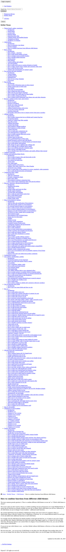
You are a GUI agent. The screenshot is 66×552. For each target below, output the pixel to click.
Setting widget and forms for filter (17, 189)
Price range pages (12, 163)
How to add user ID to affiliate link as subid (20, 146)
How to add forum (13, 281)
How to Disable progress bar (15, 365)
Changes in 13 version (14, 422)
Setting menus (11, 59)
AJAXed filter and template (15, 192)
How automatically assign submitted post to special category (24, 278)
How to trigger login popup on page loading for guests (22, 339)
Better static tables (13, 178)
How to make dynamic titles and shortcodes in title (21, 157)
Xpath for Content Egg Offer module (18, 120)
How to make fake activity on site (17, 296)
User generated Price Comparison (17, 132)
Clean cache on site (13, 324)
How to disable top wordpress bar (17, 485)
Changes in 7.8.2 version (14, 413)
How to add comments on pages (16, 445)
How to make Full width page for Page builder (20, 94)
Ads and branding (12, 63)
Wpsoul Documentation (33, 3)
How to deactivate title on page (16, 91)
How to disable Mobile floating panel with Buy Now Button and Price (27, 437)
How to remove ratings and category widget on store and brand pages (27, 442)
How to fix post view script (15, 399)
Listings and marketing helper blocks (14, 154)
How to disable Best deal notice (16, 436)
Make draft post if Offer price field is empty (20, 379)
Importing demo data (13, 36)
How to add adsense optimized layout (18, 312)
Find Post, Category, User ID (16, 333)
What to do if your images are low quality (19, 397)
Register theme (12, 34)
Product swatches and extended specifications (20, 230)
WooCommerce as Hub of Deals (16, 128)
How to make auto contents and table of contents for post (23, 293)
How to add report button (14, 309)
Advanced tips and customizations (13, 350)
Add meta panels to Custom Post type (18, 374)
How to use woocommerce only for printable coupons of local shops (26, 250)
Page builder (7, 82)
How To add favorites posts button (17, 307)
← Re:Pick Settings (6, 544)
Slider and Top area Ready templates (18, 92)
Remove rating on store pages (16, 450)
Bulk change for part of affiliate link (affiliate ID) (21, 144)
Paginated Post (12, 77)
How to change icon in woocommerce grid (19, 405)
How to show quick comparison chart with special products (24, 181)
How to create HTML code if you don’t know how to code (24, 341)
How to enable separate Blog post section (19, 134)
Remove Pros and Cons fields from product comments (22, 253)
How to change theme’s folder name (17, 345)
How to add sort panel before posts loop (19, 194)
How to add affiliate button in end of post (19, 332)
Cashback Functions (9, 152)
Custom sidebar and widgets (15, 62)
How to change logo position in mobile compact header (23, 434)
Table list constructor (13, 175)
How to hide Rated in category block (18, 469)
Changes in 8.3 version (14, 414)
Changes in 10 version (14, 419)
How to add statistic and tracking (17, 143)
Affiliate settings (8, 114)
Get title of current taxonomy (16, 359)
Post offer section (12, 121)
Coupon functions (12, 129)
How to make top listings (14, 158)
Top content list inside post (15, 160)
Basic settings (8, 49)
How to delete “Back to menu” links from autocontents (23, 483)
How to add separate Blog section (17, 319)
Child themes (7, 42)
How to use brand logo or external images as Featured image (24, 141)
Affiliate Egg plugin (13, 123)
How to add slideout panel (15, 195)
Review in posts (12, 102)
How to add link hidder (14, 310)
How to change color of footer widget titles (19, 456)
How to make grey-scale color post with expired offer (22, 381)
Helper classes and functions (15, 378)
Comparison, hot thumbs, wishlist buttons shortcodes (22, 454)
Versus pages (11, 161)
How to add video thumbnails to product (19, 233)
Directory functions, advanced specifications (16, 183)
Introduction (11, 29)
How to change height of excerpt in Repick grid (21, 486)
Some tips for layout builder (15, 89)
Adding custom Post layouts (15, 376)
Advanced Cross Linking (14, 167)
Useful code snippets (10, 428)
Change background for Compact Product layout (21, 482)
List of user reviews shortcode (16, 109)
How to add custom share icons (16, 362)
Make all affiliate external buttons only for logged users (23, 476)
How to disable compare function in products (20, 347)
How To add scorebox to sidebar (16, 305)
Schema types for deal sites (15, 137)
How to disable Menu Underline (16, 465)
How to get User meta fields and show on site (20, 287)
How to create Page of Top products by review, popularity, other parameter (28, 169)
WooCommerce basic (13, 213)
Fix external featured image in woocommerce (20, 206)
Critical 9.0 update (13, 417)
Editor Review (12, 235)
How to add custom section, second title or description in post (25, 335)
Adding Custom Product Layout (16, 390)
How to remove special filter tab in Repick (19, 448)
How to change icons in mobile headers (18, 56)
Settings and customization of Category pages (20, 69)
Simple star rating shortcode (15, 105)
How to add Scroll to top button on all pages (20, 364)
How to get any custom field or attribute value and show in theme (26, 394)
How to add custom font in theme (17, 321)
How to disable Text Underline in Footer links (20, 479)
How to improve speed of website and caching (20, 301)
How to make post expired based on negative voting (22, 370)
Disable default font (13, 384)
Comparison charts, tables (11, 172)
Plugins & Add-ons (9, 14)
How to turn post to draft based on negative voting (21, 373)
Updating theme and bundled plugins (18, 37)
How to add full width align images (17, 348)
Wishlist (10, 218)
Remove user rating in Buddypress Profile (19, 477)
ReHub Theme (8, 15)
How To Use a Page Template (16, 79)
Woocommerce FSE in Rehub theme (18, 215)
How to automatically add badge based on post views (22, 401)
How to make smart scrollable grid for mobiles (20, 371)
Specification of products (14, 197)
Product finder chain (13, 198)
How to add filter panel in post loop (17, 316)
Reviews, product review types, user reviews (16, 98)
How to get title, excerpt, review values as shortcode (22, 367)
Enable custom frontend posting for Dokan (19, 387)
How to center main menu (15, 459)
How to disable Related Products (17, 247)
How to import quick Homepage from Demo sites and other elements (27, 97)
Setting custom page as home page (17, 86)
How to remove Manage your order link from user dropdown (24, 489)
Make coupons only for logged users (18, 385)
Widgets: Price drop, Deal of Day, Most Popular (21, 166)
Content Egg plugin (13, 125)
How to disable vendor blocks (16, 491)
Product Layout (12, 220)
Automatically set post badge (16, 393)
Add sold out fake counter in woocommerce (20, 204)
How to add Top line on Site (15, 68)
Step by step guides (9, 407)
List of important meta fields (12, 284)
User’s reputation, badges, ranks (16, 264)
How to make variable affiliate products (18, 236)
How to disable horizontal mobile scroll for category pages (24, 460)
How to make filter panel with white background (21, 453)
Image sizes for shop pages (15, 217)
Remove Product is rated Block (16, 480)
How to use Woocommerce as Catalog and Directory (22, 240)
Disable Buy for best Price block (16, 433)
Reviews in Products (13, 103)
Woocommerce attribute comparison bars (19, 180)
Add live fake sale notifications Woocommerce (20, 203)
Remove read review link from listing (18, 471)
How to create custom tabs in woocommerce (20, 229)
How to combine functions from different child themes (23, 48)
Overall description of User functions (18, 259)
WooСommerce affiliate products (17, 126)
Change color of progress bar (16, 431)
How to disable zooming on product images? (20, 322)
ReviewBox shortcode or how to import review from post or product (26, 112)
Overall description (13, 118)
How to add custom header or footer (17, 54)
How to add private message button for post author (21, 313)
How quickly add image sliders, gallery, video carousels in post (25, 299)
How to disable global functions (16, 57)
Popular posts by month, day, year (17, 328)
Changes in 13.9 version (14, 425)
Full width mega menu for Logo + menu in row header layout (24, 358)
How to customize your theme (16, 45)
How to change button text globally (17, 241)
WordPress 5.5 (12, 411)
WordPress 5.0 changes (14, 40)
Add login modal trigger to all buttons (18, 402)
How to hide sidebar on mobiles (16, 462)
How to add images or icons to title (17, 342)
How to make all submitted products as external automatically (25, 273)
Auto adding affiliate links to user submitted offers (21, 270)
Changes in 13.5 (12, 423)
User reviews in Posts (13, 106)
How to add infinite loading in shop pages (19, 244)
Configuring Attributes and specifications (19, 224)
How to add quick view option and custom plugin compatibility (25, 246)
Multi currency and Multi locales (17, 149)
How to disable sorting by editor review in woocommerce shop (25, 439)
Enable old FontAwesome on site (17, 356)
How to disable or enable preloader (17, 344)
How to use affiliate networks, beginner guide (20, 148)
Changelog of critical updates (12, 408)
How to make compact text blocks (17, 95)
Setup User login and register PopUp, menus (20, 261)
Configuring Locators (10, 255)
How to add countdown (14, 227)
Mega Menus (11, 60)
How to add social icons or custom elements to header (22, 65)
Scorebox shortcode (13, 111)
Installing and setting (13, 186)
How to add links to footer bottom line (18, 330)
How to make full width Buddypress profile (20, 368)
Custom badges (12, 74)
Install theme (11, 31)
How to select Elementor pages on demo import (21, 85)
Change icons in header (14, 474)
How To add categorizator (15, 304)
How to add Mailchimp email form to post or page (21, 302)
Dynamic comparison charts (15, 177)
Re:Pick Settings (12, 46)
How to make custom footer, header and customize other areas (25, 66)
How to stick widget (13, 338)
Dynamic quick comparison (15, 221)
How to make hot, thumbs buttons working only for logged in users (26, 315)
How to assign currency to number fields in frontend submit (24, 272)
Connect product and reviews (16, 164)
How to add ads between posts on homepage (20, 171)
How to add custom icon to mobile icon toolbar (21, 361)
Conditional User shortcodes (15, 276)
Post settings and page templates (13, 71)
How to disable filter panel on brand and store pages (22, 457)
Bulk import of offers (13, 135)
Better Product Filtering (14, 226)
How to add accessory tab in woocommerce (20, 207)
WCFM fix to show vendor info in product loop (21, 212)
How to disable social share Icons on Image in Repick (22, 488)
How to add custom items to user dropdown (20, 275)
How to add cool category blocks (17, 232)
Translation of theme (13, 39)
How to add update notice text (16, 292)
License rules (11, 33)
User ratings (11, 252)
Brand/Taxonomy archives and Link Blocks (20, 140)
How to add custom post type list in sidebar (19, 318)
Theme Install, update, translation (13, 28)
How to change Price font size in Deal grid (19, 466)
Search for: (4, 9)
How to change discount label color (17, 446)
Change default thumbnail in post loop (18, 396)
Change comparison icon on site (16, 355)
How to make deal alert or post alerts (18, 295)
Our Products (7, 6)
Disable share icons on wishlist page (18, 443)
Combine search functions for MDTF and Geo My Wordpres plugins (26, 388)
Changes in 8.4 (12, 416)
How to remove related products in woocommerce (21, 209)
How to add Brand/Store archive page (18, 138)
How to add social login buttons (16, 266)
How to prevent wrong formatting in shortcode (20, 298)
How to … (7, 289)
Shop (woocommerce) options (12, 200)
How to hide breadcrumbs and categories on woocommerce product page (28, 440)
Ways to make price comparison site (17, 131)
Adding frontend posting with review (18, 108)
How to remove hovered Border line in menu (20, 473)
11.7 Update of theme (13, 420)
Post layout (11, 80)
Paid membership (12, 269)
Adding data (11, 187)
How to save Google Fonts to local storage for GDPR (22, 336)
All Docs (6, 18)
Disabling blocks (12, 75)
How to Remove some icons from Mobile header (21, 463)
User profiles (11, 263)
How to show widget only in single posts (19, 327)
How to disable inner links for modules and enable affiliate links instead (27, 151)
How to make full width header (16, 404)
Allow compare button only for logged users (20, 353)
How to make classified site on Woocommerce (20, 243)
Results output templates (14, 190)
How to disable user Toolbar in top (17, 279)
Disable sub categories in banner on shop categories (22, 451)
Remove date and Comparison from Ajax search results (23, 468)
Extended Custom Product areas (16, 223)
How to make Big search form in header (19, 391)
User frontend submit (13, 267)
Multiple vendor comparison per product (19, 249)
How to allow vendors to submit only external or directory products (26, 282)
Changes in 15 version (14, 427)
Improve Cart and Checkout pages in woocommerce (22, 210)
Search (3, 21)
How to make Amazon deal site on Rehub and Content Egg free (25, 117)
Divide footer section (13, 325)
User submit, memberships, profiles (14, 256)
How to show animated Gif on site (17, 382)
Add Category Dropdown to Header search (19, 238)
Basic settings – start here (15, 52)
